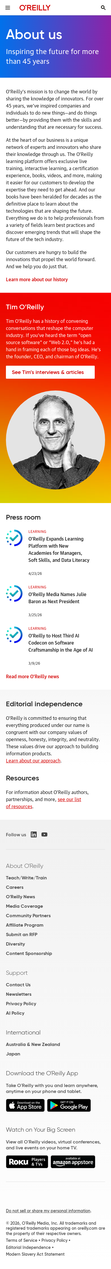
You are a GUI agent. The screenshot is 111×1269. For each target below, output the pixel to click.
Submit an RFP (21, 934)
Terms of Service (21, 1240)
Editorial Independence (28, 1247)
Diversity (15, 944)
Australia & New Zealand (33, 1044)
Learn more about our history (37, 279)
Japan (13, 1054)
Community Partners (28, 915)
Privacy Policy (21, 1003)
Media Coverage (24, 906)
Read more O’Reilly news (32, 676)
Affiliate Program (25, 925)
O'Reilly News (20, 897)
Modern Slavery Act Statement (35, 1254)
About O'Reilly (24, 865)
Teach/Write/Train (26, 878)
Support (17, 972)
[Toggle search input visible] (103, 8)
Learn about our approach (33, 760)
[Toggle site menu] (8, 8)
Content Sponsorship (29, 953)
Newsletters (18, 994)
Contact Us (18, 985)
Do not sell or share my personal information (48, 1210)
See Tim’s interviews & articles (48, 372)
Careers (14, 887)
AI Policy (15, 1013)
